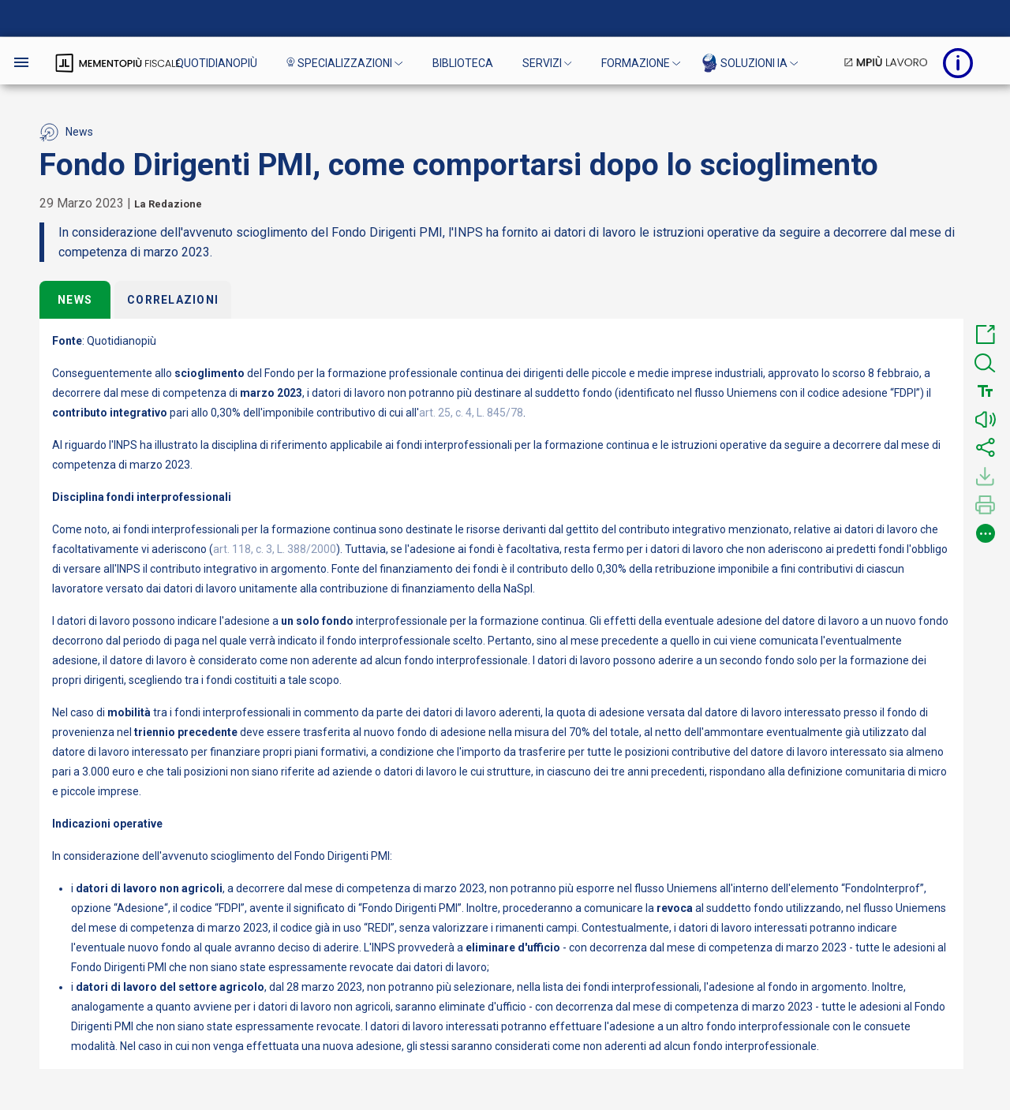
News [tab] (75, 299)
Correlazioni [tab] (173, 299)
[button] (985, 334)
